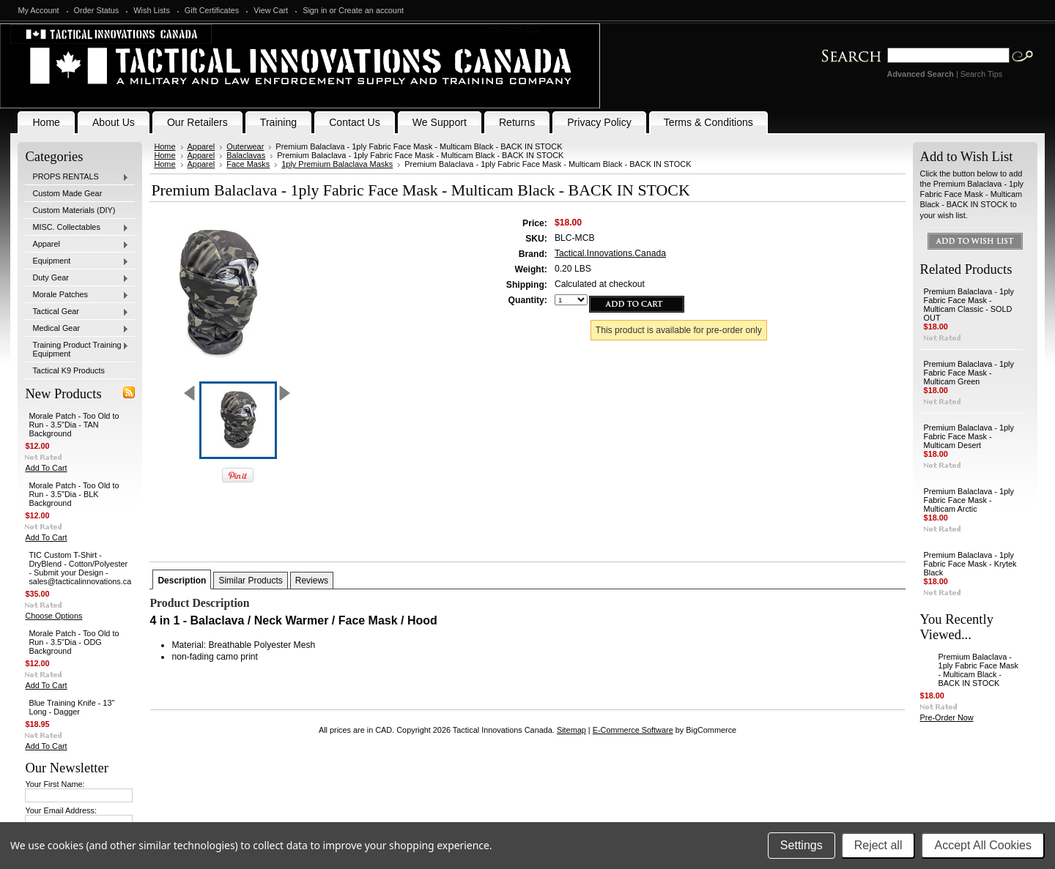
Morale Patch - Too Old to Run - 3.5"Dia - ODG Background (74, 642)
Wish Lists (151, 10)
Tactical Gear (77, 312)
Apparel (77, 244)
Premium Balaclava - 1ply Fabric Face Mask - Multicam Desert (969, 436)
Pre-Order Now (947, 717)
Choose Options (53, 615)
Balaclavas (245, 155)
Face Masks (248, 164)
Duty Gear (77, 278)
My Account (38, 10)
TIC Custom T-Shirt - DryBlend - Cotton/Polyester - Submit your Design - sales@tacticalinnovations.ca (80, 568)
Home (164, 146)
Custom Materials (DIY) (73, 210)
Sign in (315, 10)
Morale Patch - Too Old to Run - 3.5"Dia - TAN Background (74, 424)
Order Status (96, 10)
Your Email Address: (61, 810)
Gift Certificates (212, 10)
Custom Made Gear (67, 193)
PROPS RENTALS (77, 177)
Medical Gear (77, 329)
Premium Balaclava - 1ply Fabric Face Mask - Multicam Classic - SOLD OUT (969, 304)
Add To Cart (46, 467)
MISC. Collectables (77, 228)
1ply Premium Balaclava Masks (337, 164)
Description (182, 580)
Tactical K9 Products (68, 370)
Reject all (878, 845)
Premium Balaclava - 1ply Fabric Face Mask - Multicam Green (969, 372)
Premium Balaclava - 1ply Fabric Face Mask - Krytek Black (970, 564)
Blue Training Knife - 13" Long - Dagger (71, 707)
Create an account (371, 10)
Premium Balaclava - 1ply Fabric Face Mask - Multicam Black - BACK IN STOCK (978, 669)
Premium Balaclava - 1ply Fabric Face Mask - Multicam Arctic (969, 500)
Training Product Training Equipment (77, 349)
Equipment (77, 261)
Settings (801, 845)
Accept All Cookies (983, 845)
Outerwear (245, 146)
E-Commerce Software (633, 730)
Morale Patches (77, 295)
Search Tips (981, 74)
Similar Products (250, 580)
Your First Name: (54, 784)
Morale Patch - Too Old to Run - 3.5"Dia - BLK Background (74, 494)
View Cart (270, 10)
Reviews (311, 580)
